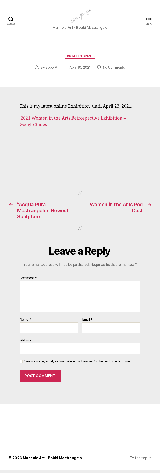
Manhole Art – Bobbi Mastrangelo (52, 461)
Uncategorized (80, 60)
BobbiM (51, 71)
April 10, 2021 (80, 71)
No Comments (114, 71)
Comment (28, 282)
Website (25, 343)
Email (87, 323)
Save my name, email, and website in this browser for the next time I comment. (78, 365)
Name (25, 323)
